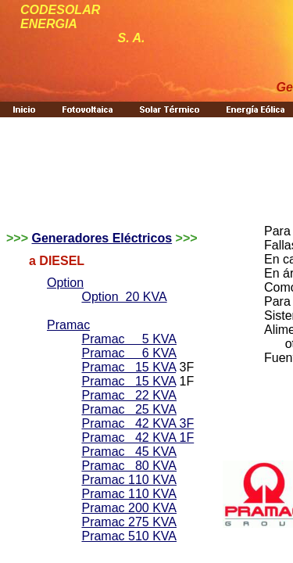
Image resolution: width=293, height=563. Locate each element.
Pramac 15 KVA (128, 367)
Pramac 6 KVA (129, 353)
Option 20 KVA (123, 296)
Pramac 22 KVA (129, 395)
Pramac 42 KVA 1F (137, 437)
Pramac (68, 325)
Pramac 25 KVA (129, 409)
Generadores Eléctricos (101, 238)
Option (65, 282)
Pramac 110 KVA (129, 479)
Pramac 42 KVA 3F (137, 423)
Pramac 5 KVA (129, 339)
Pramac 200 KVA (129, 508)
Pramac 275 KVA (129, 522)
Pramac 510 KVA (129, 536)
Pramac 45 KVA (129, 451)
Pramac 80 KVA (129, 465)
